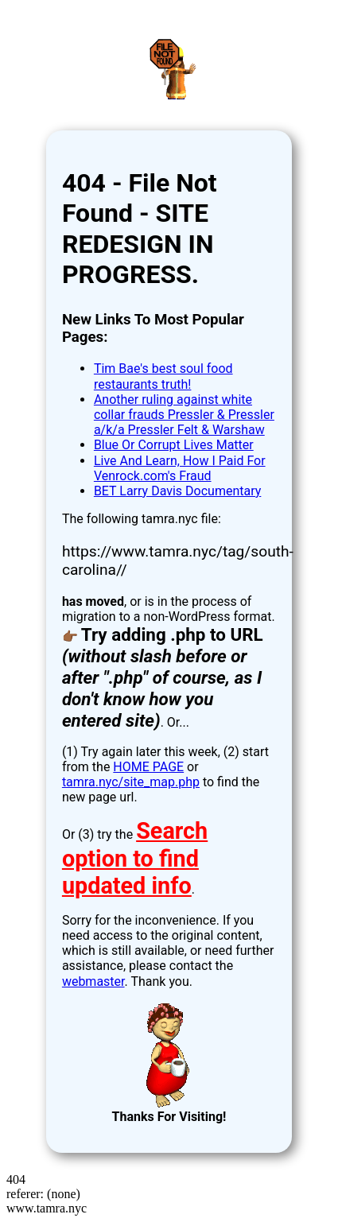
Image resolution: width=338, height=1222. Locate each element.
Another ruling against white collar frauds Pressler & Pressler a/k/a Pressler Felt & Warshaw (184, 414)
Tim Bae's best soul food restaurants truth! (163, 376)
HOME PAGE (148, 766)
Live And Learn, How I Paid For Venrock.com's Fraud (180, 468)
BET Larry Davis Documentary (177, 490)
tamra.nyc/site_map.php (131, 781)
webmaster (93, 981)
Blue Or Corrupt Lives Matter (174, 444)
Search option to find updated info (135, 858)
